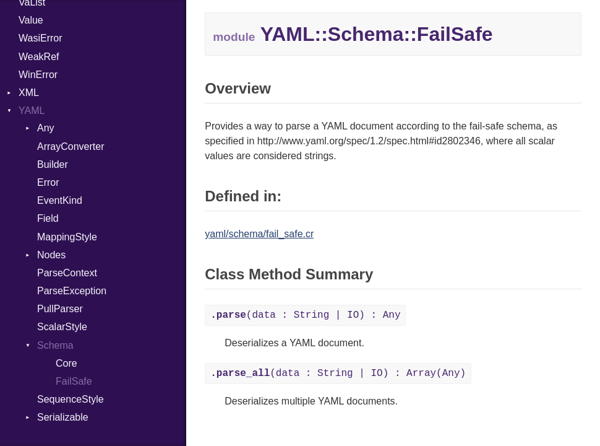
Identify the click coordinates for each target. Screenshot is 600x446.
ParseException (71, 291)
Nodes (51, 255)
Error (48, 182)
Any (45, 128)
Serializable (62, 417)
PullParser (60, 309)
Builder (52, 164)
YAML (32, 110)
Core (66, 363)
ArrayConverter (70, 146)
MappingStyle (67, 237)
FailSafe (74, 381)
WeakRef (39, 56)
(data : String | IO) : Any (305, 315)
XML (29, 92)
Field (48, 218)
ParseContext (67, 273)
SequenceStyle (70, 399)
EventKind (59, 200)
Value (31, 20)
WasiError (40, 38)
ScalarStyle (62, 326)
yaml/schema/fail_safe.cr (259, 234)
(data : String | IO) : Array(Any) (338, 373)
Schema (55, 345)
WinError (38, 74)
